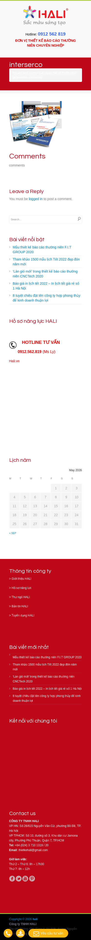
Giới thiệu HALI (21, 578)
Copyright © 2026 (21, 919)
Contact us (22, 813)
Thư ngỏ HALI (21, 597)
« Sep (12, 533)
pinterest (32, 879)
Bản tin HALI (20, 606)
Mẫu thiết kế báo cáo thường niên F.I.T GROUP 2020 (42, 249)
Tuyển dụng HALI (23, 615)
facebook (12, 879)
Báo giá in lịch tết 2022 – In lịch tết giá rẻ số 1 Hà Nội (46, 286)
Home (32, 72)
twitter (19, 879)
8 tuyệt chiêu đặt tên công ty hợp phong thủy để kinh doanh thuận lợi (46, 298)
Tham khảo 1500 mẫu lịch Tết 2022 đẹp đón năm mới (46, 261)
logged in (36, 199)
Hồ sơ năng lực (22, 588)
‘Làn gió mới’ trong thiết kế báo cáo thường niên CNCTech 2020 (45, 273)
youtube (25, 879)
